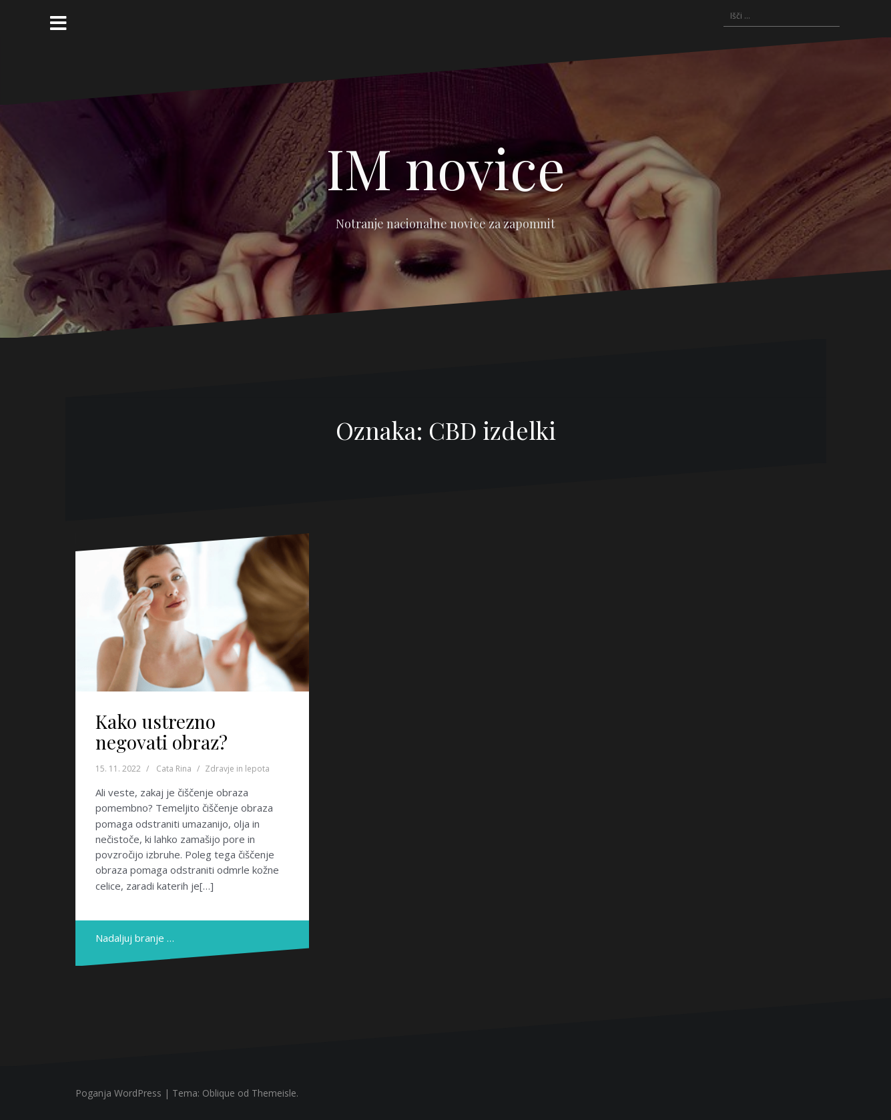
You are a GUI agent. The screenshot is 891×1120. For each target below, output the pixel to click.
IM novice (445, 167)
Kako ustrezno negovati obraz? (161, 731)
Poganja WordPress (118, 1093)
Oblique (218, 1093)
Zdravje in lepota (237, 768)
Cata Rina (174, 768)
